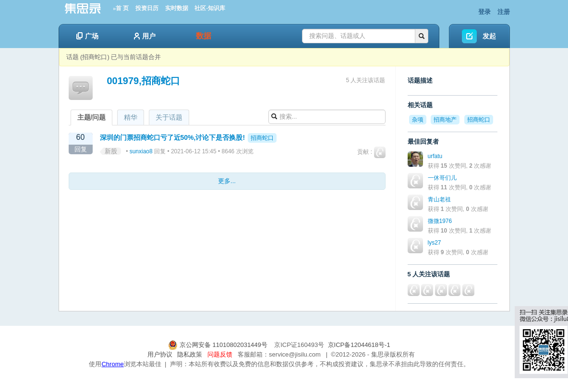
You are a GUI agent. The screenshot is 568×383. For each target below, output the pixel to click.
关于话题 (169, 117)
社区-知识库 (209, 8)
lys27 (434, 242)
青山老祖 (439, 199)
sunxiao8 (141, 151)
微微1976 (440, 221)
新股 (111, 151)
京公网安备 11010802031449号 (218, 344)
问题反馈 (219, 354)
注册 (503, 11)
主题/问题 (91, 117)
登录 (484, 11)
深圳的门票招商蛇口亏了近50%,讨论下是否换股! (172, 137)
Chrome (112, 364)
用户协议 (159, 354)
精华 (130, 117)
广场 (87, 36)
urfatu (435, 156)
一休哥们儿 (442, 177)
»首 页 (121, 8)
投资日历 (146, 8)
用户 (145, 36)
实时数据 (176, 8)
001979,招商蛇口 (143, 80)
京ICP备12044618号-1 (359, 344)
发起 (489, 36)
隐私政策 (189, 354)
